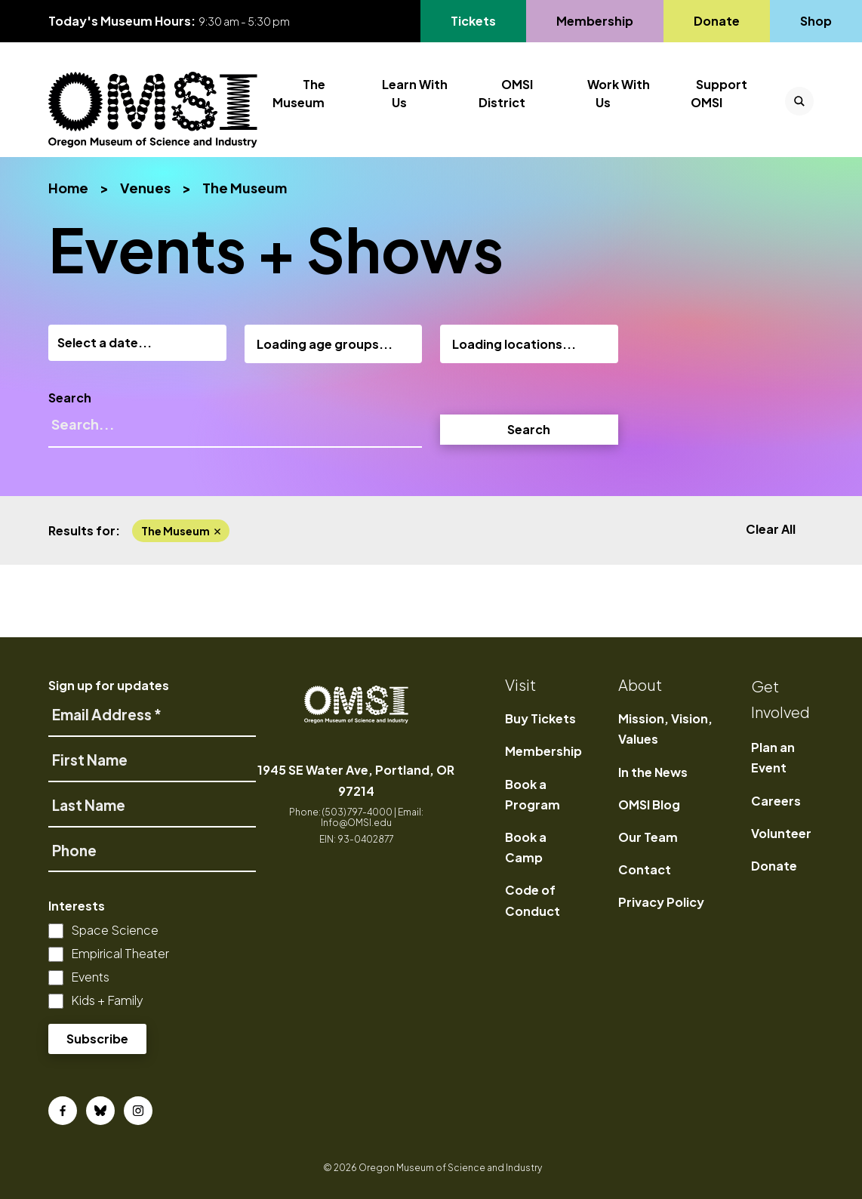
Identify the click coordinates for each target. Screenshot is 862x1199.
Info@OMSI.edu (356, 822)
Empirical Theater (120, 953)
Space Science (115, 930)
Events (90, 977)
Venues (145, 187)
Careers (776, 801)
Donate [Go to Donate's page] (716, 21)
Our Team (648, 837)
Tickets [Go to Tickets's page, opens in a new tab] (482, 21)
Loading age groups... (325, 344)
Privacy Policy (661, 902)
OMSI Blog (649, 804)
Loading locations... (514, 344)
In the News (653, 772)
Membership (543, 751)
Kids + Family (107, 1000)
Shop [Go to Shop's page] (816, 21)
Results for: (84, 530)
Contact (644, 869)
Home (68, 187)
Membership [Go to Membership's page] (594, 21)
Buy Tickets (540, 718)
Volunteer (781, 833)
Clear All (771, 529)
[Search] (235, 431)
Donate (774, 866)
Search (69, 397)
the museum (180, 531)
